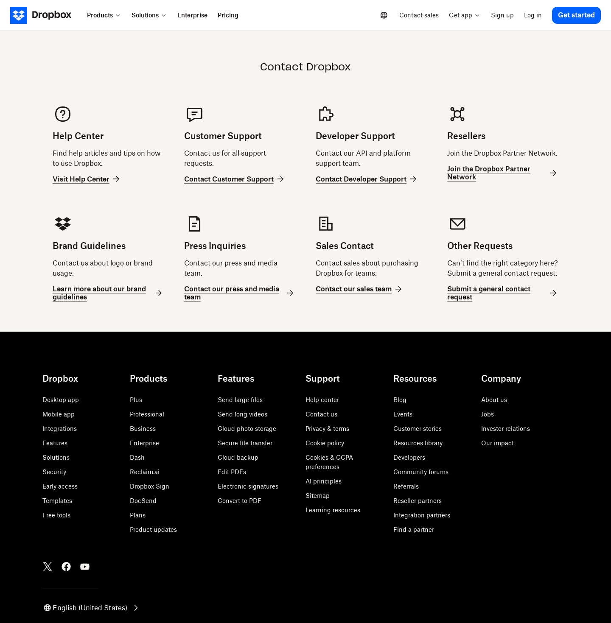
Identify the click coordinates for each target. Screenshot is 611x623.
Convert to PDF (239, 500)
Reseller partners (417, 500)
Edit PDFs (232, 471)
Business (143, 428)
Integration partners (421, 515)
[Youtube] (85, 566)
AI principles (324, 481)
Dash (137, 457)
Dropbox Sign (149, 486)
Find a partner (413, 529)
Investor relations (505, 428)
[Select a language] (384, 15)
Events (402, 414)
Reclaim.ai (145, 471)
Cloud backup (238, 457)
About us (494, 399)
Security (54, 471)
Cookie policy (325, 443)
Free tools (56, 515)
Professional (147, 414)
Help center (322, 399)
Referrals (406, 486)
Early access (60, 486)
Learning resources (333, 510)
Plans (138, 515)
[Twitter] (47, 566)
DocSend (143, 500)
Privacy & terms (327, 428)
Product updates (153, 529)
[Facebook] (66, 566)
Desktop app (60, 399)
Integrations (59, 428)
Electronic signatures (248, 486)
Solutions (56, 457)
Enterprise (144, 443)
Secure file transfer (245, 443)
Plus (136, 399)
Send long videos (242, 414)
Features (54, 443)
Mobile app (58, 414)
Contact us (321, 414)
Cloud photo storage (247, 428)
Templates (57, 500)
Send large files (240, 399)
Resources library (418, 443)
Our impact (497, 443)
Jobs (487, 414)
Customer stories (417, 428)
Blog (399, 399)
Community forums (420, 471)
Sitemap (318, 495)
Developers (409, 457)
